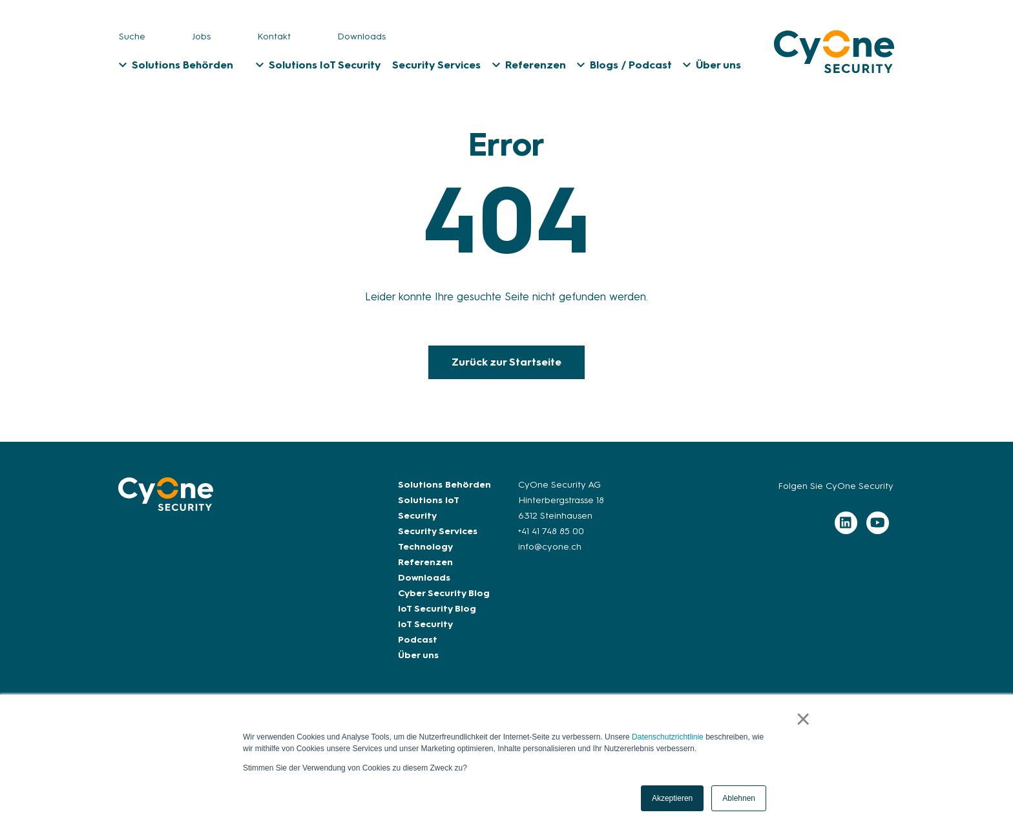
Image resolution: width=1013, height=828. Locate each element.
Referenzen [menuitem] (535, 65)
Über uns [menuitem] (718, 65)
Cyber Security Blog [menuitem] (444, 593)
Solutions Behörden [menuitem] (182, 65)
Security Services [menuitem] (436, 65)
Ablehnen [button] (738, 798)
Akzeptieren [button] (672, 798)
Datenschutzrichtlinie (668, 736)
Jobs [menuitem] (201, 36)
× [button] (803, 719)
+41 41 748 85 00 (551, 531)
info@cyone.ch (549, 546)
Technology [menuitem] (425, 546)
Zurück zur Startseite (506, 362)
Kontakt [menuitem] (274, 36)
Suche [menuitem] (132, 36)
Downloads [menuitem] (361, 36)
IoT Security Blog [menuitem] (437, 608)
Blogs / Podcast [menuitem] (631, 65)
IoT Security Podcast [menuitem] (425, 632)
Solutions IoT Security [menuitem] (325, 65)
